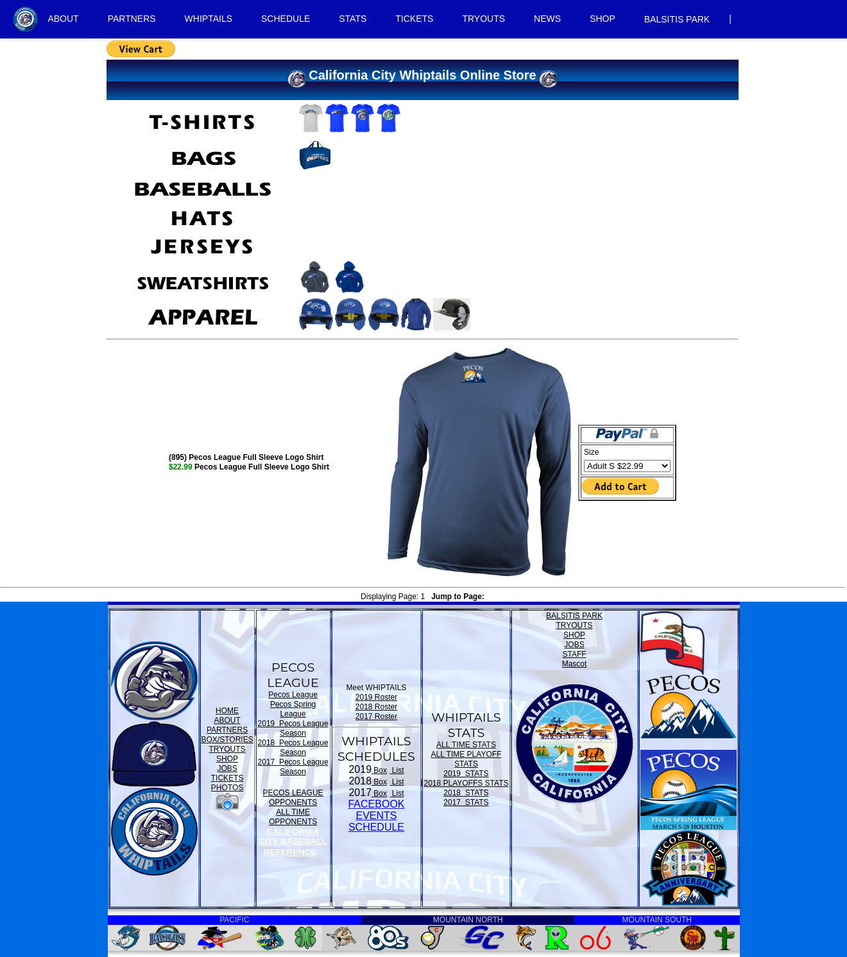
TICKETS (414, 18)
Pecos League (293, 694)
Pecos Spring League (293, 709)
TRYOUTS (483, 18)
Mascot (574, 663)
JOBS (227, 768)
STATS (352, 18)
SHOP (602, 18)
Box (379, 770)
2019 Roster (376, 697)
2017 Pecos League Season (293, 767)
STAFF (574, 654)
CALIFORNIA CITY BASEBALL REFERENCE (293, 842)
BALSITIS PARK (677, 19)
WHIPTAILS (208, 18)
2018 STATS (465, 792)
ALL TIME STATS (466, 744)
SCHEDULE (285, 18)
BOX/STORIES (227, 739)
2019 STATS (465, 773)
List (397, 770)
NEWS (547, 18)
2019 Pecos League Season (293, 728)
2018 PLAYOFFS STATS (466, 783)
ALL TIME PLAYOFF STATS (466, 759)
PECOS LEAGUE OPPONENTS (293, 797)
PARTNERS (132, 18)
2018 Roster (376, 706)
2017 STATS (465, 802)
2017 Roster (376, 716)
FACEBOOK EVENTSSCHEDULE (376, 816)
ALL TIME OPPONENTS (293, 817)
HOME (227, 710)
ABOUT (62, 18)
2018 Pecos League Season (293, 747)
